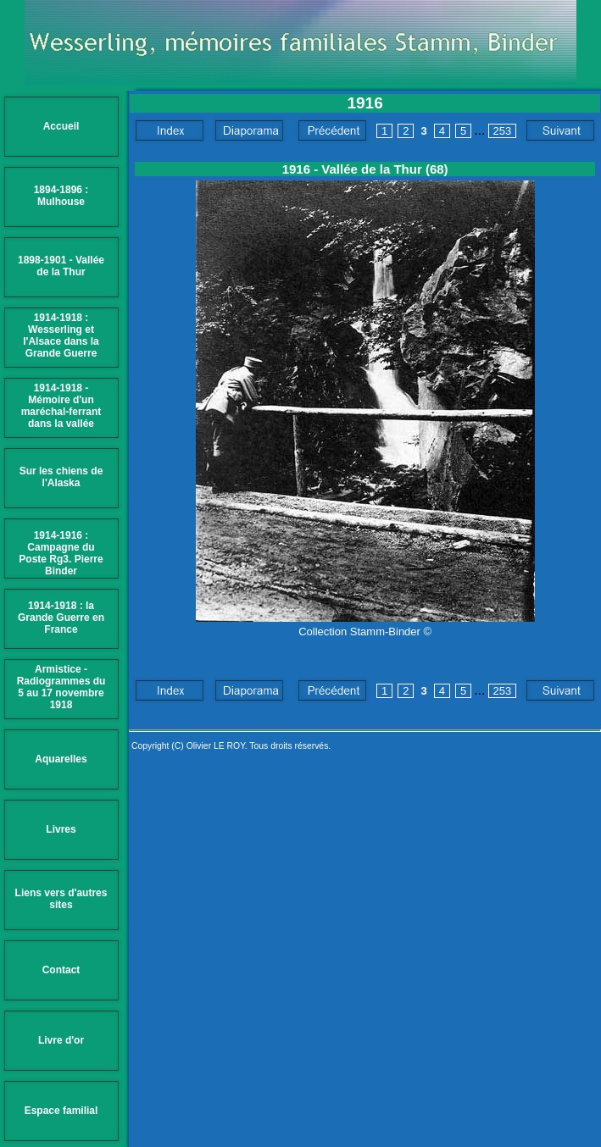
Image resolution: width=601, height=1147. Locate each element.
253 (502, 131)
